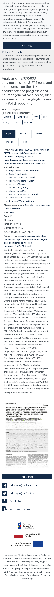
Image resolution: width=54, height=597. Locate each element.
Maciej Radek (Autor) (19, 190)
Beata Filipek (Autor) (19, 174)
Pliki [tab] (25, 141)
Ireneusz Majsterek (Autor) (21, 180)
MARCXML (23, 117)
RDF (45, 117)
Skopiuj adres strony (17, 509)
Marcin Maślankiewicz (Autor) (23, 194)
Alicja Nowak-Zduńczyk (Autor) (24, 170)
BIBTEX (28, 122)
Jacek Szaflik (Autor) (18, 184)
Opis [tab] (8, 133)
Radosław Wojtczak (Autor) (22, 201)
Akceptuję (27, 45)
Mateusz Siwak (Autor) (20, 197)
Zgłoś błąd (11, 501)
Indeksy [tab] (10, 141)
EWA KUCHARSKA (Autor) (22, 177)
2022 (11, 212)
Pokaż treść (27, 476)
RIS (18, 122)
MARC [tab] (23, 133)
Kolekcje (6, 52)
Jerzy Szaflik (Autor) (18, 187)
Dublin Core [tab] (42, 133)
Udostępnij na (19, 485)
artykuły (18, 52)
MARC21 (8, 117)
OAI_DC (7, 122)
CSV (36, 117)
